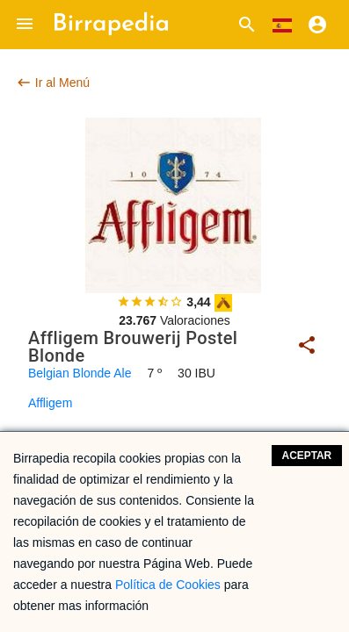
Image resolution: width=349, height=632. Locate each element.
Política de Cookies (168, 585)
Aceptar (307, 455)
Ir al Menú (53, 82)
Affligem (50, 403)
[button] (25, 25)
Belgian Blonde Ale (80, 373)
